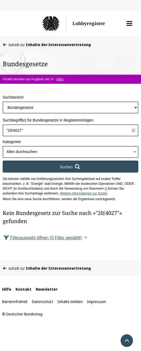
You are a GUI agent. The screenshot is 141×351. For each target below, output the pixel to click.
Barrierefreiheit (15, 301)
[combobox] (70, 152)
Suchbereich (13, 97)
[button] (129, 23)
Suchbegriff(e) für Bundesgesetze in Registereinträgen (48, 120)
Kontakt (23, 289)
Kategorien (12, 142)
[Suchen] (70, 166)
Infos (59, 79)
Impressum (96, 301)
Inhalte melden (70, 301)
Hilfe (6, 289)
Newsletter (46, 289)
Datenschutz (42, 301)
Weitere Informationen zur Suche (83, 193)
